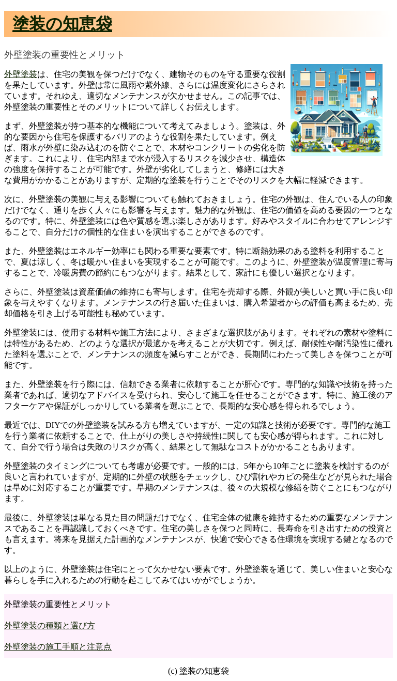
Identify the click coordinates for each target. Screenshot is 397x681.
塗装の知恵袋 (62, 23)
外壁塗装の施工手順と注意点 (58, 646)
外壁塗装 (20, 74)
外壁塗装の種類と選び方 (49, 625)
